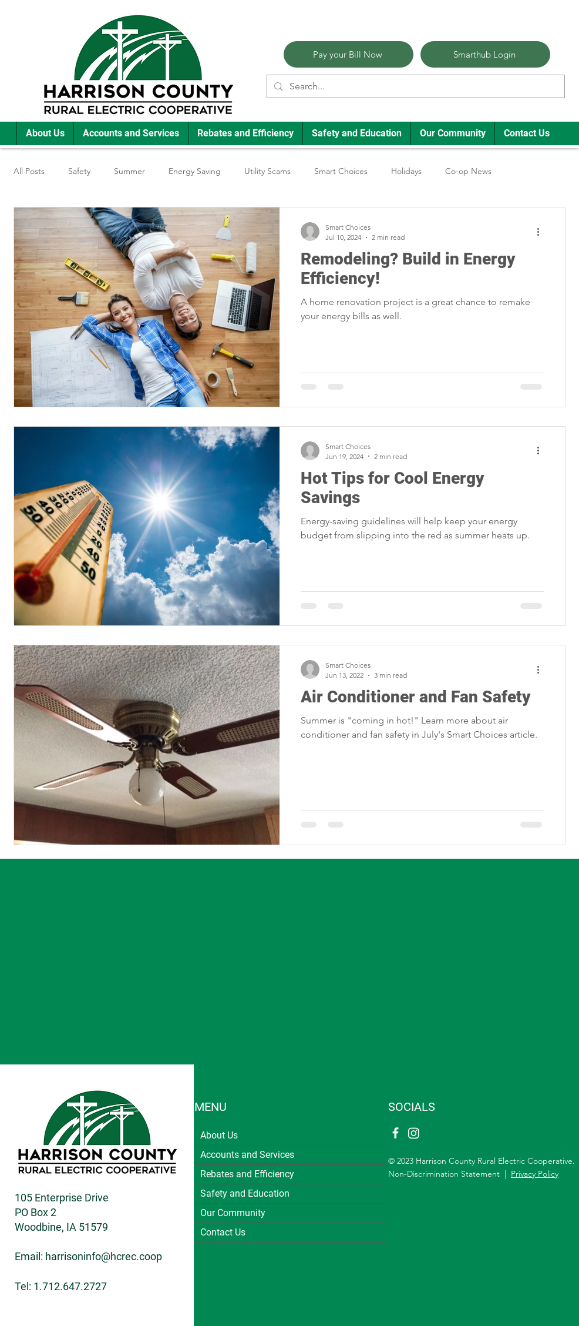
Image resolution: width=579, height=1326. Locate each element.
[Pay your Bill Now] (348, 54)
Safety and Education (245, 1193)
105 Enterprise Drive (62, 1197)
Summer (129, 171)
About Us (219, 1135)
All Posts (29, 171)
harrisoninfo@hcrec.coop (103, 1256)
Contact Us (222, 1232)
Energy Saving (195, 171)
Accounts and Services (247, 1154)
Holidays (406, 171)
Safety (79, 171)
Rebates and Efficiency (247, 1174)
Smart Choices (341, 171)
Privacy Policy (534, 1173)
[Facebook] (395, 1133)
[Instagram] (413, 1133)
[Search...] (415, 86)
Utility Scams (267, 171)
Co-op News (468, 171)
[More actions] (542, 232)
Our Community (232, 1212)
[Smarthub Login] (485, 54)
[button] (44, 133)
